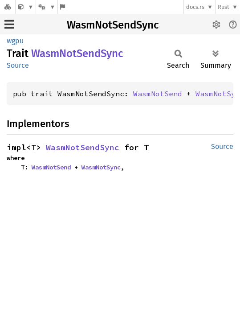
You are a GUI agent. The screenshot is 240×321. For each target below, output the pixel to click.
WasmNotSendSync (113, 25)
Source (18, 65)
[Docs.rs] (7, 7)
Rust (223, 7)
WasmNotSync (101, 167)
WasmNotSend (157, 93)
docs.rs (195, 7)
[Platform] (46, 7)
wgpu (15, 41)
